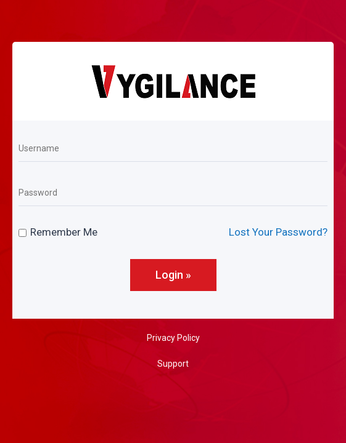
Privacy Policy (173, 338)
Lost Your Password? (278, 232)
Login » (173, 274)
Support (173, 364)
